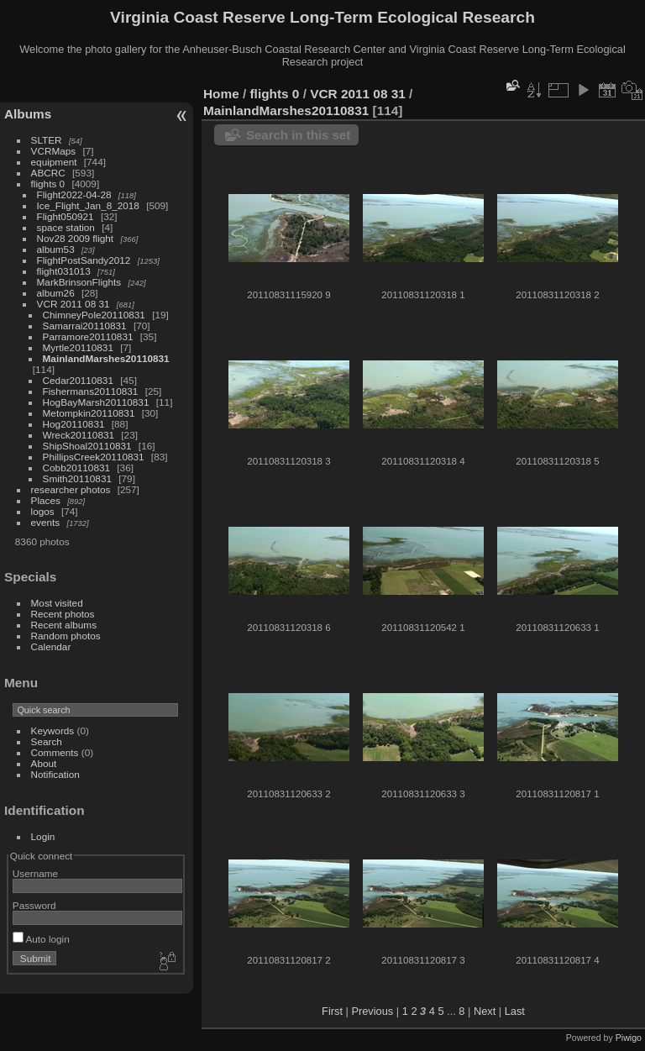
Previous (372, 1011)
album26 (56, 292)
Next (485, 1011)
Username (35, 873)
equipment (54, 161)
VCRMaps (53, 150)
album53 (56, 249)
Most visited (57, 602)
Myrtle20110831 (78, 347)
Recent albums (64, 624)
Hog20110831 (74, 423)
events (45, 522)
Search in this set (298, 135)
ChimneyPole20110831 (94, 314)
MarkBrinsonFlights (79, 281)
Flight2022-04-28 (74, 194)
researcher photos (71, 489)
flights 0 (48, 183)
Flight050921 (65, 216)
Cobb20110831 (76, 467)
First (332, 1011)
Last (515, 1011)
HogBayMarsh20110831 (96, 402)
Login (43, 836)
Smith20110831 (77, 478)
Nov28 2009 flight (75, 238)
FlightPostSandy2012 (84, 260)
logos (43, 511)
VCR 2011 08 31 (73, 303)
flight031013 (64, 270)
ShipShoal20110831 (87, 445)
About (44, 763)
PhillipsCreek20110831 (93, 456)
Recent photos (63, 613)
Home (221, 94)
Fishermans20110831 (91, 391)
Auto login (41, 938)
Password (34, 905)
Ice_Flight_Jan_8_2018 (88, 205)
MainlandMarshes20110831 (106, 358)
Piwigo (629, 1038)
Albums (27, 114)
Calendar (51, 646)
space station (66, 227)
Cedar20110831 (78, 380)
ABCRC (48, 172)
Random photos (66, 635)
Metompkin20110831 (89, 412)
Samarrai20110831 (85, 325)
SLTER (46, 139)
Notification (55, 774)
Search (46, 741)
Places (45, 500)
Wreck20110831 (78, 434)
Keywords (53, 730)
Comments (55, 752)
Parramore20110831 (88, 336)
